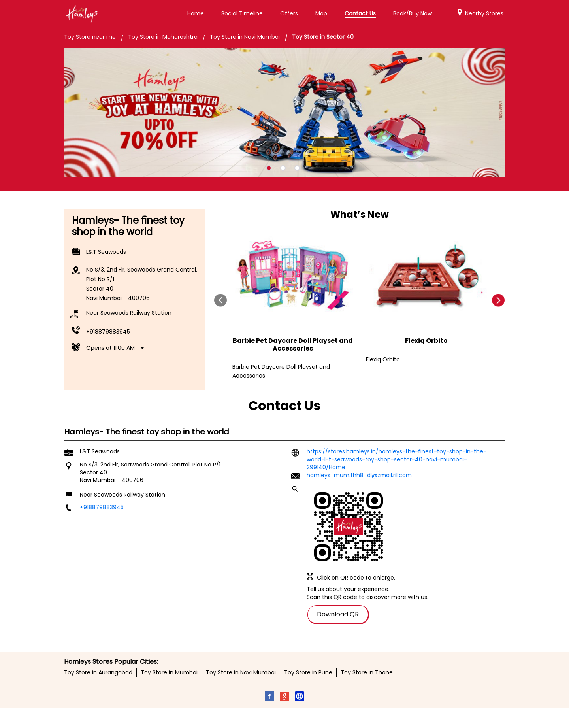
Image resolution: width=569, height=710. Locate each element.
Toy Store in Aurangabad (98, 673)
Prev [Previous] (220, 300)
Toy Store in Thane (367, 673)
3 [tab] (297, 168)
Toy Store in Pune (308, 673)
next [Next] (498, 300)
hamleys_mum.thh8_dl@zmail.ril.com (359, 475)
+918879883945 (108, 332)
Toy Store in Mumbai (169, 673)
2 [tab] (283, 168)
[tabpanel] (284, 113)
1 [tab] (268, 168)
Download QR (338, 613)
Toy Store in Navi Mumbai (241, 673)
